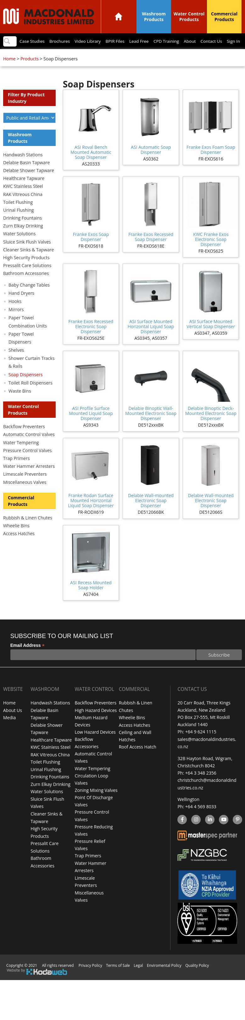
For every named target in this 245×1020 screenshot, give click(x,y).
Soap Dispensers (25, 387)
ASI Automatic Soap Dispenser (151, 162)
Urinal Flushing (18, 223)
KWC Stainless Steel (23, 199)
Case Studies (23, 56)
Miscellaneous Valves (24, 495)
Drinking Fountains (22, 231)
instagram (195, 831)
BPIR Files (110, 56)
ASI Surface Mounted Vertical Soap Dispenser (211, 336)
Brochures (51, 56)
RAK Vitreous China (22, 207)
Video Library (81, 56)
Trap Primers (16, 471)
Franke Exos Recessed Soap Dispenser (150, 249)
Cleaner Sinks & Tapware (28, 263)
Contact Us (212, 56)
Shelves (16, 363)
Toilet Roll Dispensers (30, 396)
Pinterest (237, 831)
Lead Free (136, 56)
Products (29, 72)
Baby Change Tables (29, 298)
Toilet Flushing (18, 215)
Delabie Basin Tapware (26, 175)
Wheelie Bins (16, 538)
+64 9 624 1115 (200, 745)
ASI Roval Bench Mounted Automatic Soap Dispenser (90, 165)
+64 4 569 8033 (200, 818)
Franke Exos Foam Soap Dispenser (211, 162)
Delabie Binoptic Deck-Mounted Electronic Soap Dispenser (211, 426)
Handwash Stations (22, 168)
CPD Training (165, 56)
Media (9, 730)
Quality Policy (197, 976)
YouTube (223, 831)
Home (118, 16)
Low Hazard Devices (95, 745)
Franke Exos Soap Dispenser (91, 249)
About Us (12, 723)
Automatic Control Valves (29, 447)
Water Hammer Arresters (29, 479)
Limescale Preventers (25, 487)
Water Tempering (21, 455)
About (189, 56)
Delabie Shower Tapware (28, 183)
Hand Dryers (21, 306)
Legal (138, 976)
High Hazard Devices (96, 723)
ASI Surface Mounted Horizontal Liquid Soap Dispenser (151, 339)
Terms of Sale (118, 976)
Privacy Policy (90, 976)
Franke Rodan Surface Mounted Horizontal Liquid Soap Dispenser (91, 513)
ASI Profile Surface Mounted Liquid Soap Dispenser (91, 426)
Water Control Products (189, 16)
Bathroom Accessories (26, 286)
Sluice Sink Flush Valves (27, 255)
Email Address (27, 658)
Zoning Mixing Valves (96, 802)
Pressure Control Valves (27, 463)
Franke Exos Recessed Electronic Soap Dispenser (91, 339)
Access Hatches (19, 546)
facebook (181, 831)
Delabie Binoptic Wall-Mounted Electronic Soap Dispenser (150, 426)
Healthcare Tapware (23, 191)
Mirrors (16, 322)
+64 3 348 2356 (200, 785)
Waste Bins (19, 404)
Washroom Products (154, 16)
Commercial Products (224, 16)
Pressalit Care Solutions (27, 278)
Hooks (14, 314)
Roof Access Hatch (137, 759)
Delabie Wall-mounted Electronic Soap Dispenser (151, 513)
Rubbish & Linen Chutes (27, 531)
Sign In (236, 56)
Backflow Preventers (24, 439)
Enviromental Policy (164, 976)
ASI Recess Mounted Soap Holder (91, 597)
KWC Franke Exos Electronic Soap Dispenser (210, 252)
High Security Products (26, 270)
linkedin (209, 831)
